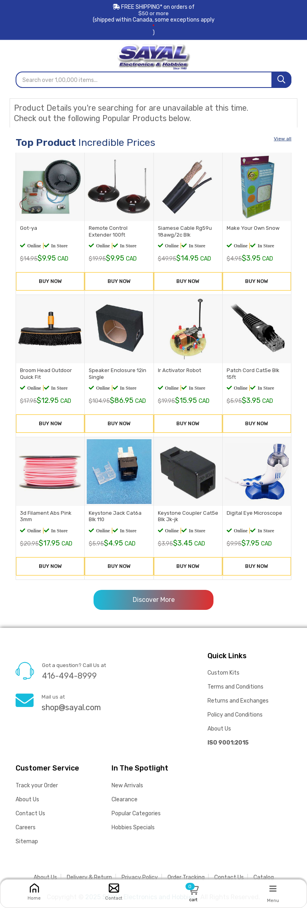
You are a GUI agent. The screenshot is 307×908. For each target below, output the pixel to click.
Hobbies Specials (133, 827)
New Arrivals (127, 785)
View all (282, 138)
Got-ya (28, 228)
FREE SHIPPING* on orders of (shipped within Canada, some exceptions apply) (153, 20)
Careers (26, 827)
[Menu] (273, 888)
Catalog (263, 877)
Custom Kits (223, 672)
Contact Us (30, 813)
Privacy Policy (140, 877)
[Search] (281, 80)
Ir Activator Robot (179, 370)
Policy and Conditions (235, 714)
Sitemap (27, 841)
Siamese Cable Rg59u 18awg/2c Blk (185, 231)
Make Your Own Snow (253, 228)
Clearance (125, 799)
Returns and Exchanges (238, 700)
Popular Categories (136, 813)
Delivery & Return (89, 877)
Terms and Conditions (235, 686)
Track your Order (37, 785)
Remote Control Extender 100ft (108, 231)
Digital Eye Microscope (254, 513)
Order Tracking (186, 877)
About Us (219, 728)
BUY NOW (50, 281)
